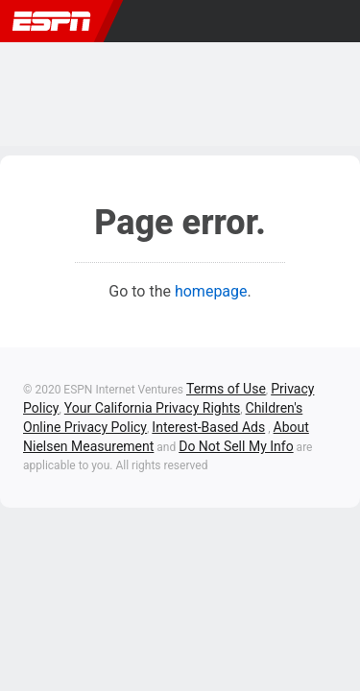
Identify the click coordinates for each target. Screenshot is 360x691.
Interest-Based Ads (208, 427)
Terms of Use (226, 388)
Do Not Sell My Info (236, 446)
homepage (211, 291)
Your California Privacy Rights (152, 408)
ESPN (52, 21)
